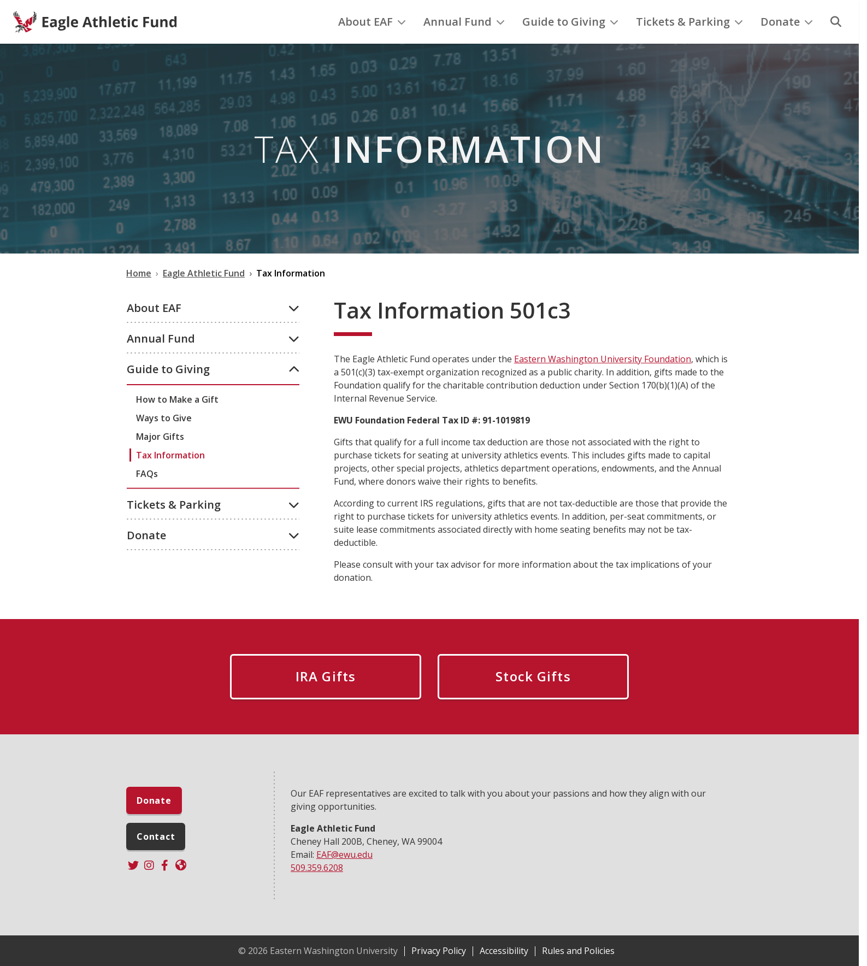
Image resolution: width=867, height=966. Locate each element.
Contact (156, 836)
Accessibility (504, 951)
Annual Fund (464, 21)
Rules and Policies (578, 951)
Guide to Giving (570, 21)
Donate (786, 21)
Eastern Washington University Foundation (602, 359)
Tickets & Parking (689, 21)
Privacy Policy (438, 951)
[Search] (836, 22)
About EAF (372, 21)
